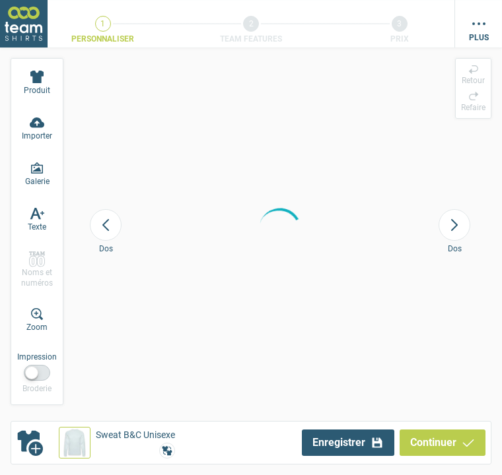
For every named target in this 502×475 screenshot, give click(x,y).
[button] (117, 443)
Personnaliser (102, 39)
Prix (399, 39)
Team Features (251, 39)
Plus (479, 37)
